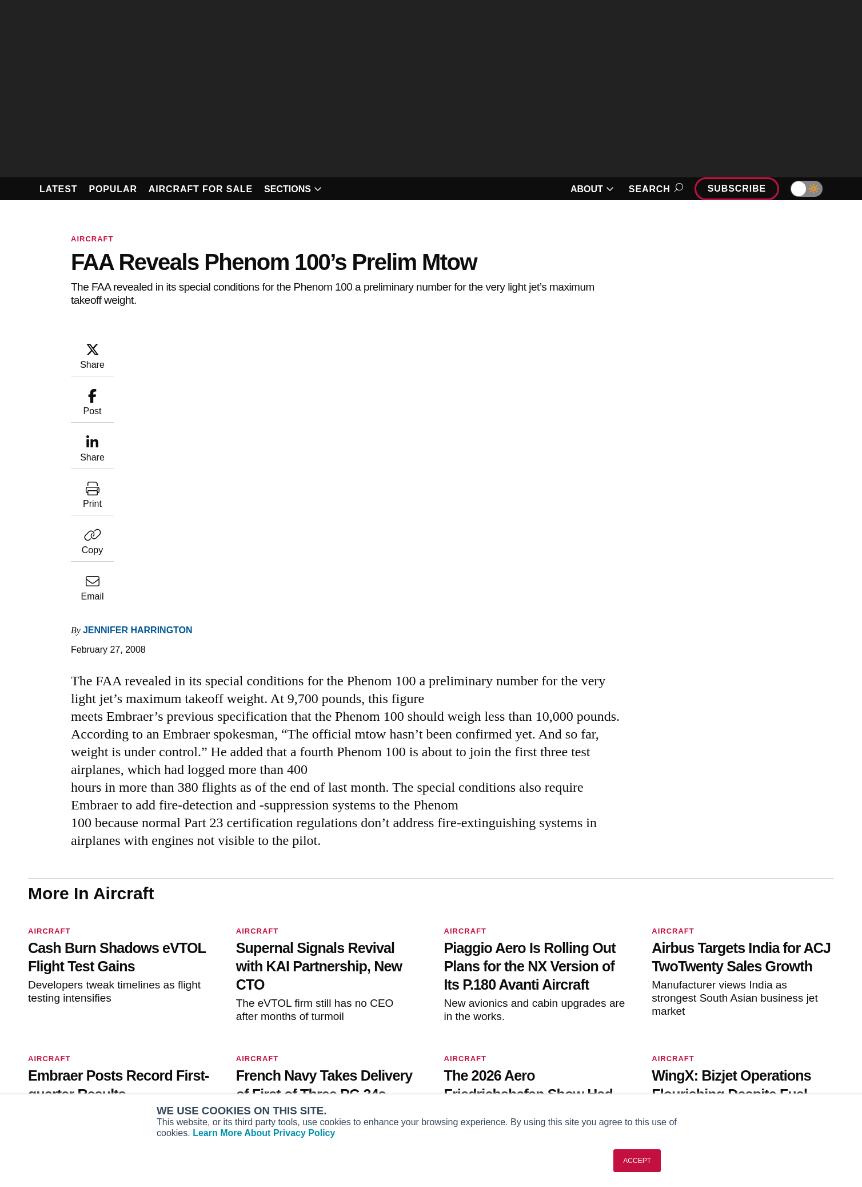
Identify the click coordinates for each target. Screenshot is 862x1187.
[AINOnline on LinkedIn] (99, 987)
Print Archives (547, 1005)
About (702, 1005)
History (704, 1036)
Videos (533, 1052)
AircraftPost (210, 1036)
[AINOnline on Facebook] (31, 987)
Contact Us (712, 1052)
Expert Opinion (548, 1021)
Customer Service (384, 1021)
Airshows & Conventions (567, 1082)
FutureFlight (203, 1067)
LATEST (58, 189)
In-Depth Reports (552, 1036)
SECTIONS (293, 189)
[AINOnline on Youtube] (53, 987)
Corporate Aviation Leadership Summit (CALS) (238, 1087)
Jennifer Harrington (206, 347)
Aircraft (92, 239)
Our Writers (713, 1021)
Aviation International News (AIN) (250, 1021)
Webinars (538, 1067)
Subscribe (737, 188)
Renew (363, 1036)
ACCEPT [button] (637, 1161)
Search (654, 189)
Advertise (716, 1067)
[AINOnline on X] (76, 987)
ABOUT (592, 189)
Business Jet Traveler (228, 1052)
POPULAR (113, 189)
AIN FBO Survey (218, 1005)
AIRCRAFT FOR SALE (201, 189)
